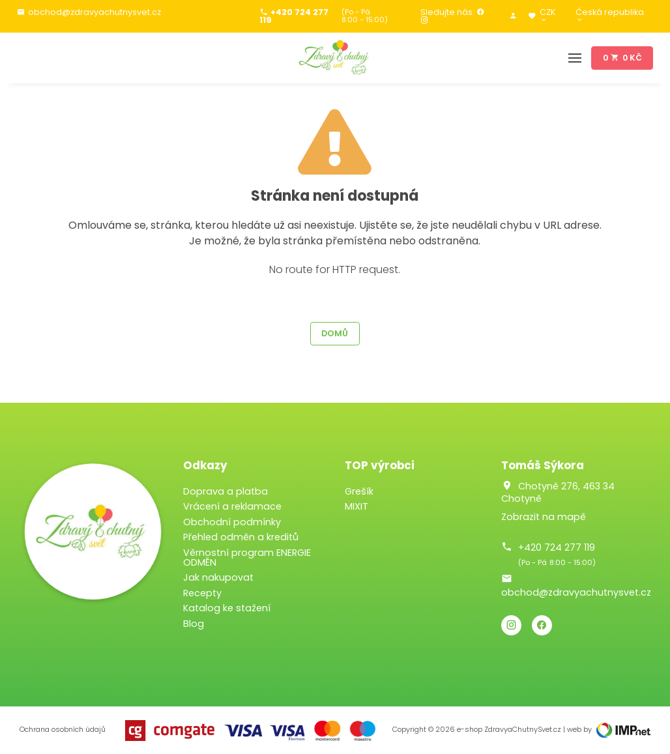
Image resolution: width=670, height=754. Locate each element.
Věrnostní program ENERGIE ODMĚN (247, 557)
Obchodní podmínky (232, 522)
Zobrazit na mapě (543, 516)
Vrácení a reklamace (232, 506)
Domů (334, 333)
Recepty (202, 593)
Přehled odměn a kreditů (241, 537)
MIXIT (356, 506)
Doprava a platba (225, 491)
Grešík (359, 491)
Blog (193, 623)
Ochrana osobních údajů (63, 729)
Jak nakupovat (218, 577)
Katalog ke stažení (226, 608)
